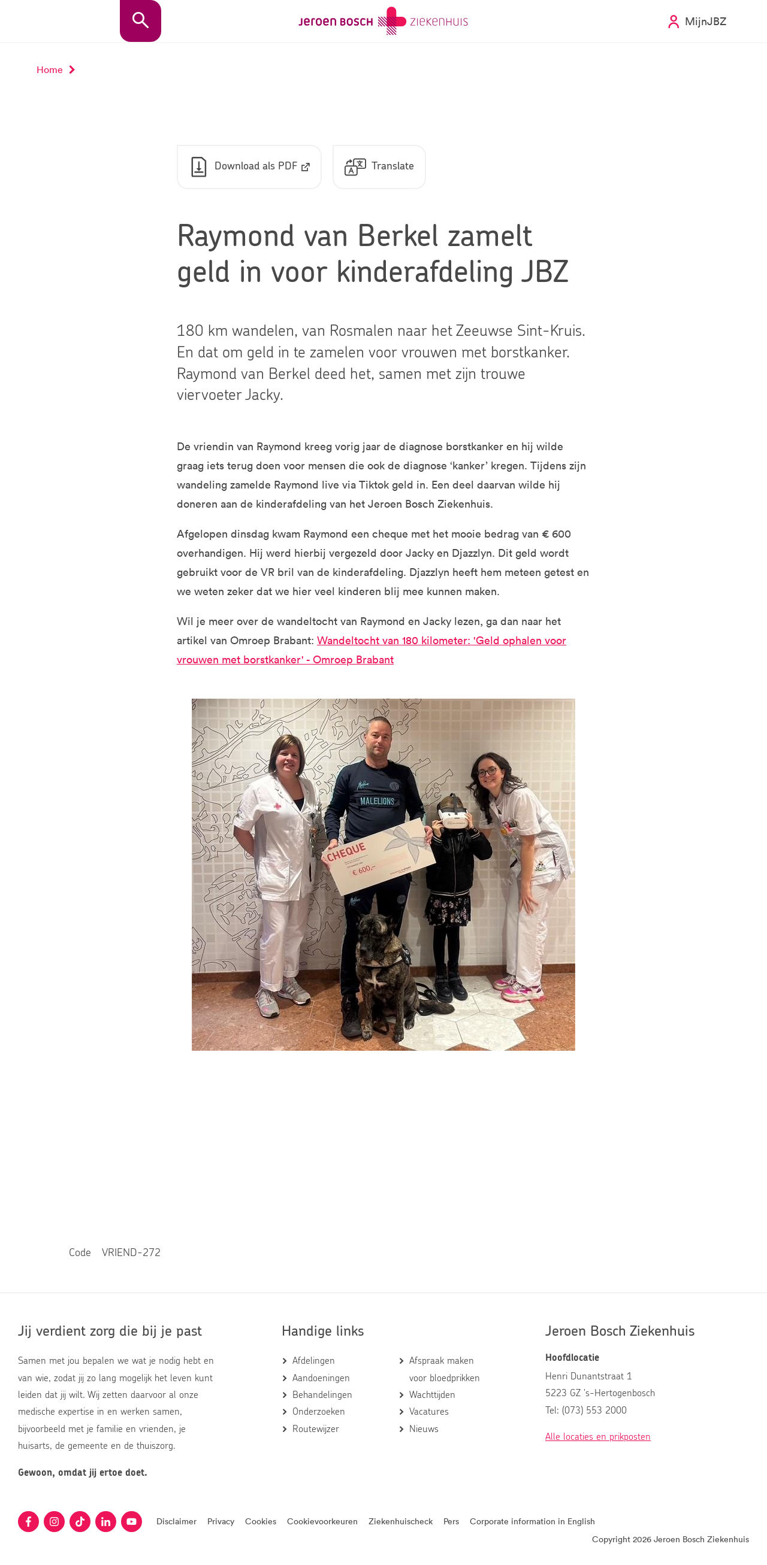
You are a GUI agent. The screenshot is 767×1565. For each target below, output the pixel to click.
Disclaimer (176, 1521)
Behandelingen (322, 1395)
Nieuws (424, 1429)
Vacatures (429, 1412)
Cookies (260, 1521)
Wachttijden (432, 1395)
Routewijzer (315, 1429)
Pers (451, 1521)
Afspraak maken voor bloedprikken (444, 1369)
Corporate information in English (532, 1521)
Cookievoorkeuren (322, 1521)
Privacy (220, 1521)
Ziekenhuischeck (401, 1521)
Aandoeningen (321, 1378)
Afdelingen (313, 1361)
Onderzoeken (318, 1412)
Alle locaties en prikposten (598, 1437)
